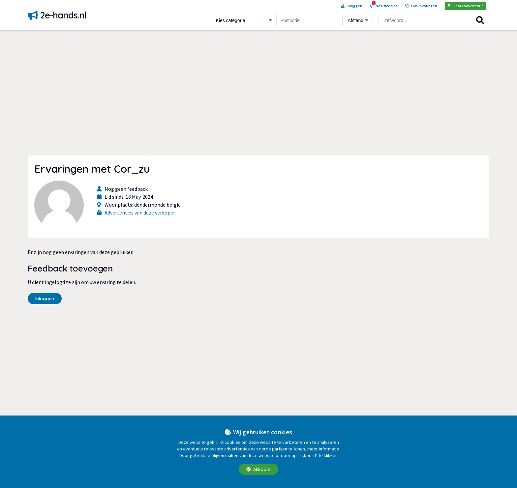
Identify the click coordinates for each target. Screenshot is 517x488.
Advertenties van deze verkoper (140, 212)
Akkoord (258, 469)
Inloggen (44, 298)
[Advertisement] (258, 93)
